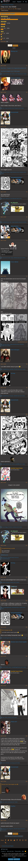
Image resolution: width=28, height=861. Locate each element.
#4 (26, 191)
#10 (26, 414)
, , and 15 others (13, 108)
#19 (26, 781)
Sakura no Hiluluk (15, 78)
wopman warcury (4, 10)
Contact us (3, 851)
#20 (26, 820)
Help (23, 851)
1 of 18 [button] (10, 45)
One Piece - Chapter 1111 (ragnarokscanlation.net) (13, 68)
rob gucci (19, 8)
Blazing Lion (4, 8)
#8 (26, 364)
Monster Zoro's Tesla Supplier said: (9, 784)
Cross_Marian (14, 261)
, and (12, 198)
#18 (26, 736)
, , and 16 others (14, 257)
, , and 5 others (14, 395)
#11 (26, 482)
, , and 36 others (14, 222)
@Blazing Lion (4, 555)
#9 (26, 387)
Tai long (13, 373)
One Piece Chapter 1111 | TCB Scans (10, 71)
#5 (26, 217)
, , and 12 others (14, 369)
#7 (26, 276)
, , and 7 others (10, 802)
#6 (26, 240)
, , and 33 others (12, 527)
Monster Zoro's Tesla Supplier (19, 641)
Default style (4, 849)
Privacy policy (18, 851)
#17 (26, 685)
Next (15, 45)
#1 (26, 65)
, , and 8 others (11, 762)
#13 (26, 577)
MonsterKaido (14, 112)
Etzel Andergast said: (6, 630)
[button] (1, 1)
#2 (26, 92)
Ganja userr (14, 721)
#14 (26, 600)
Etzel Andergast (15, 349)
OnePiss (13, 806)
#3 (26, 126)
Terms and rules (10, 851)
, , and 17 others (15, 73)
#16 (26, 656)
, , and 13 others (11, 582)
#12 (26, 545)
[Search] (26, 1)
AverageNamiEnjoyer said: (7, 548)
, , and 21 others (10, 717)
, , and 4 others (14, 637)
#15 (26, 627)
